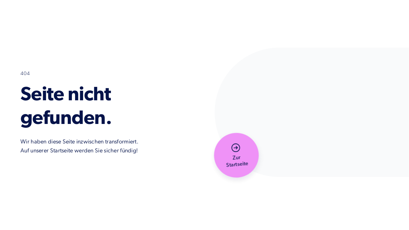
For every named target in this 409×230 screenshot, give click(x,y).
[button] (236, 155)
